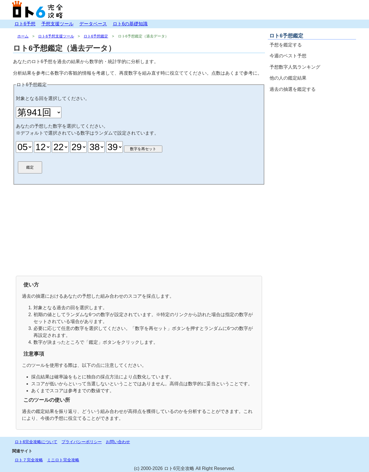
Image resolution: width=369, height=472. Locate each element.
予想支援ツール (57, 23)
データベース (93, 23)
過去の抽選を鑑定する (293, 89)
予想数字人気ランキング (295, 67)
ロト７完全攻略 (29, 460)
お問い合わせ (118, 441)
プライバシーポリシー (81, 441)
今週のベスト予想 (288, 55)
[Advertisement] (139, 229)
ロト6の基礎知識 (130, 23)
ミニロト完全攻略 (63, 460)
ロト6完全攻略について (36, 441)
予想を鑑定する (286, 44)
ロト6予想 (24, 23)
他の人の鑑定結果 (288, 77)
